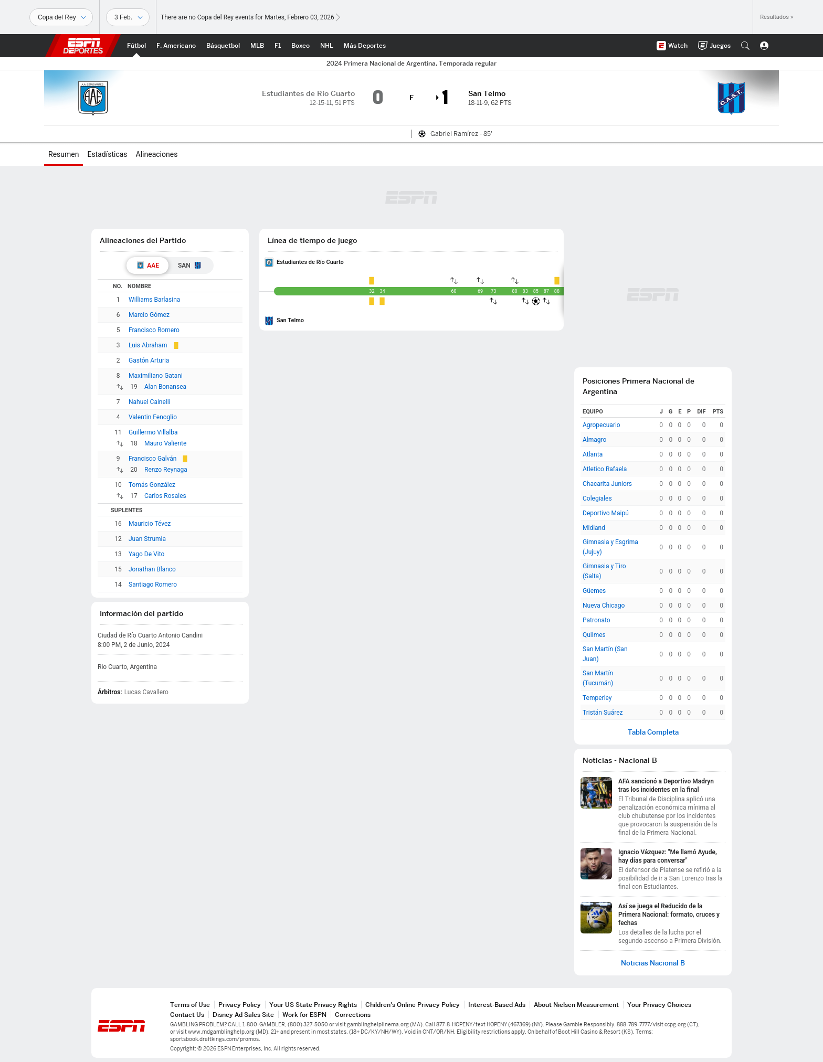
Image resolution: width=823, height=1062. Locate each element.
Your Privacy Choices (659, 1004)
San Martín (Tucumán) (598, 678)
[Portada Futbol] (136, 45)
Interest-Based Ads (496, 1004)
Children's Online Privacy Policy (412, 1004)
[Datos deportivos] (128, 17)
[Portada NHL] (326, 45)
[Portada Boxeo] (300, 45)
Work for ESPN (304, 1014)
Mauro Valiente (165, 443)
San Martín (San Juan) (605, 654)
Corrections (353, 1014)
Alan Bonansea (165, 386)
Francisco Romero (154, 330)
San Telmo (290, 320)
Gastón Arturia (149, 360)
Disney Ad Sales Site (243, 1014)
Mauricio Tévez (150, 523)
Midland (594, 528)
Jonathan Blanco (152, 569)
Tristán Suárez (603, 712)
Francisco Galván (152, 458)
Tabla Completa (653, 732)
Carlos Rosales (165, 496)
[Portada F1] (278, 45)
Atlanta (593, 454)
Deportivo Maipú (606, 513)
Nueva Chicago (604, 605)
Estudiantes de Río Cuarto (310, 262)
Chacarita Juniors (607, 483)
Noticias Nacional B (653, 963)
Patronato (596, 620)
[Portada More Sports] (365, 45)
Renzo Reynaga (165, 469)
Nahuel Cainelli (150, 402)
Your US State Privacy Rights (313, 1004)
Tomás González (152, 484)
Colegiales (597, 498)
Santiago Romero (153, 584)
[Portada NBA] (223, 45)
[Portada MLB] (257, 45)
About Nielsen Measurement (576, 1004)
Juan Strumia (147, 539)
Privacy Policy (239, 1004)
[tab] (147, 265)
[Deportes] (61, 17)
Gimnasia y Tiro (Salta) (604, 571)
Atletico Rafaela (605, 469)
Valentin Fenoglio (153, 417)
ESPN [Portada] (83, 45)
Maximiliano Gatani (156, 375)
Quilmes (594, 635)
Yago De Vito (146, 554)
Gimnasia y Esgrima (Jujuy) (610, 547)
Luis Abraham (148, 345)
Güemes (594, 590)
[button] (745, 45)
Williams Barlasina (154, 299)
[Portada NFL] (176, 45)
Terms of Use (190, 1004)
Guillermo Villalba (153, 432)
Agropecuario (601, 425)
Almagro (594, 439)
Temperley (597, 698)
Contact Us (187, 1014)
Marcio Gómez (149, 314)
